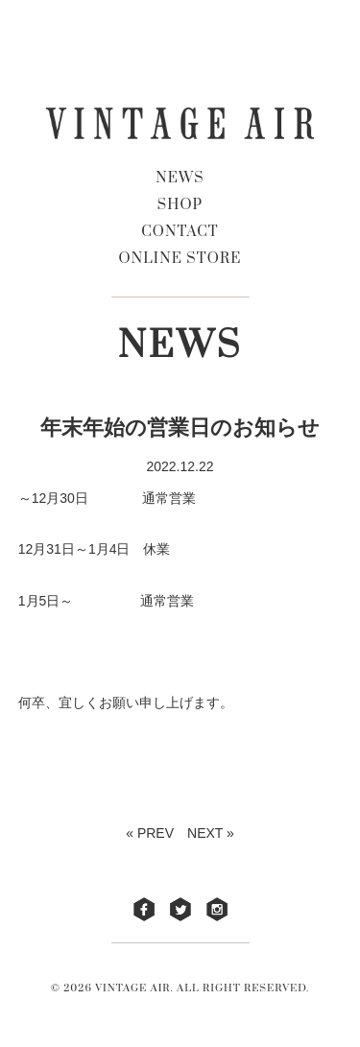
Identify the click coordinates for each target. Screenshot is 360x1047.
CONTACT (180, 232)
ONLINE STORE (180, 259)
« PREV (150, 833)
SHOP (180, 205)
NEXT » (210, 833)
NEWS (180, 178)
